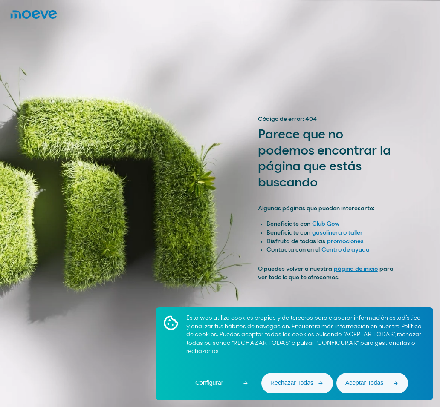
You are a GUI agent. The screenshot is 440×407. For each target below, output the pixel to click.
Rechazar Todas (291, 382)
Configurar (209, 382)
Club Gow (325, 224)
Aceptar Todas (364, 382)
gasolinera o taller (337, 233)
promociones (345, 241)
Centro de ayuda (345, 250)
